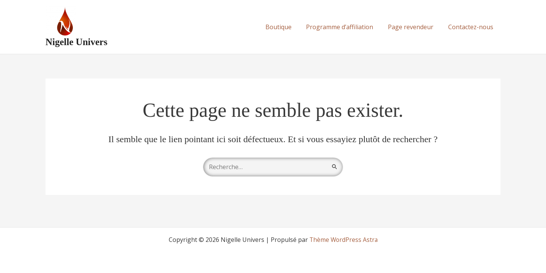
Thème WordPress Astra (343, 239)
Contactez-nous (471, 27)
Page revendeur (414, 27)
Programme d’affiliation (346, 27)
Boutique (287, 27)
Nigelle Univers (76, 42)
